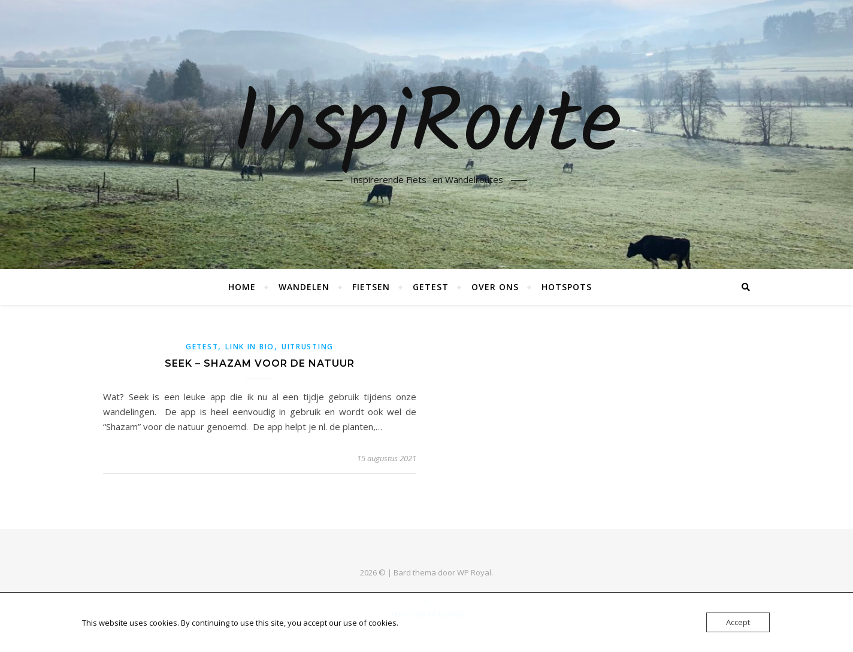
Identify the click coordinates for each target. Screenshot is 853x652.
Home (242, 287)
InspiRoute (427, 127)
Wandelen (304, 287)
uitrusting (308, 347)
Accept (738, 622)
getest (202, 347)
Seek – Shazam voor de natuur (260, 363)
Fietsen (371, 287)
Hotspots (567, 287)
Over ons (495, 287)
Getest (431, 287)
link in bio (249, 347)
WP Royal (474, 572)
